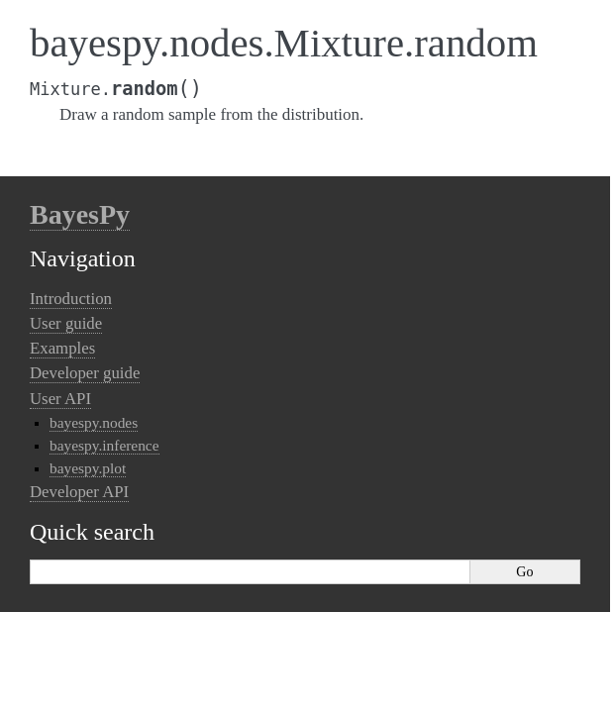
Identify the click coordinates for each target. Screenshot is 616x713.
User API (60, 398)
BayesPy (80, 214)
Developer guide (85, 372)
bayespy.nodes (94, 422)
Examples (62, 348)
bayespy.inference (104, 445)
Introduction (71, 298)
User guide (66, 323)
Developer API (79, 491)
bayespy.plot (88, 467)
